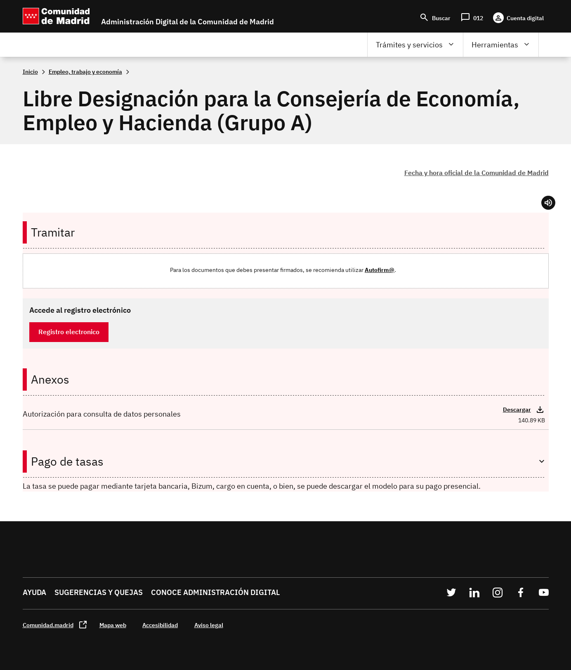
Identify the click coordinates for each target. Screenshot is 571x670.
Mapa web (112, 625)
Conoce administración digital (215, 592)
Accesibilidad (160, 625)
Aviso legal (208, 625)
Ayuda (34, 592)
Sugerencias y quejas (98, 592)
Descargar (517, 409)
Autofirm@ (379, 270)
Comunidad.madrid (48, 625)
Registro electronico (68, 332)
